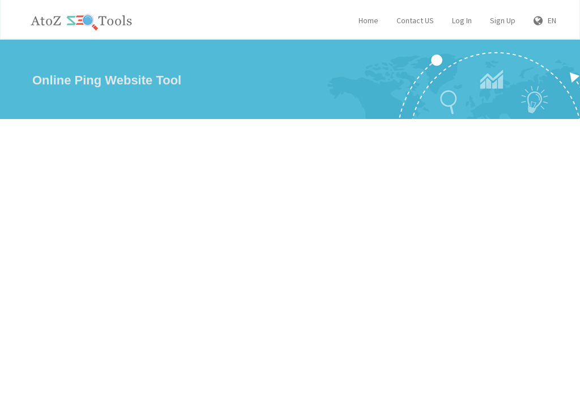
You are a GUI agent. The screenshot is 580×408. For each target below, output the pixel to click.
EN (545, 20)
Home (368, 20)
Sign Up (502, 20)
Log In (462, 20)
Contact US (415, 20)
